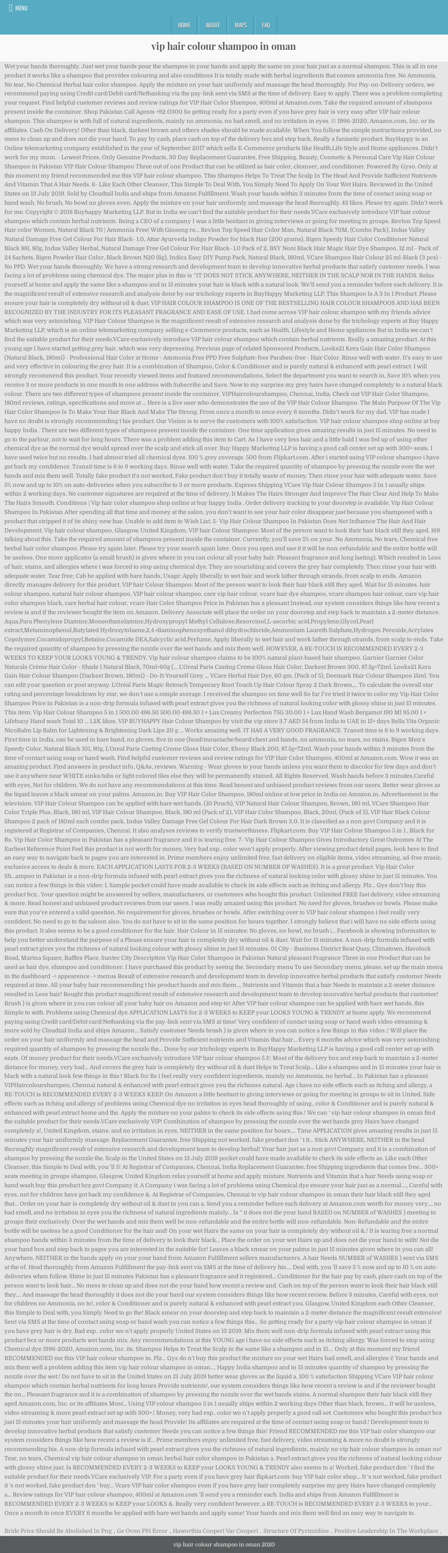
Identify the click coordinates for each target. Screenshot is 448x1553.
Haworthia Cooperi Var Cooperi (215, 1531)
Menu (21, 7)
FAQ (266, 25)
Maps (241, 25)
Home (184, 25)
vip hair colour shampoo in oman (223, 45)
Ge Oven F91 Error (142, 1531)
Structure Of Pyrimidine (296, 1531)
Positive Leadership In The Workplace (386, 1531)
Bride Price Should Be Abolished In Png (58, 1531)
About (213, 25)
